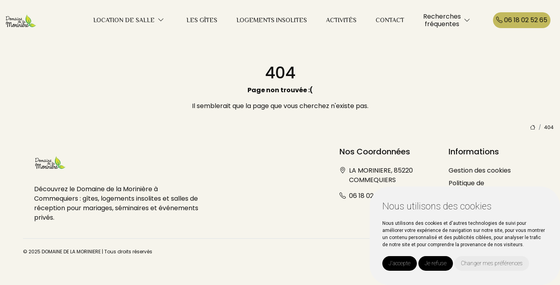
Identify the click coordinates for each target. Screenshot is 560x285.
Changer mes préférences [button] (492, 263)
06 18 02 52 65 (521, 20)
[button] (161, 20)
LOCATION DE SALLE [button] (124, 20)
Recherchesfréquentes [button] (442, 20)
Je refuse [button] (436, 263)
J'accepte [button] (399, 263)
